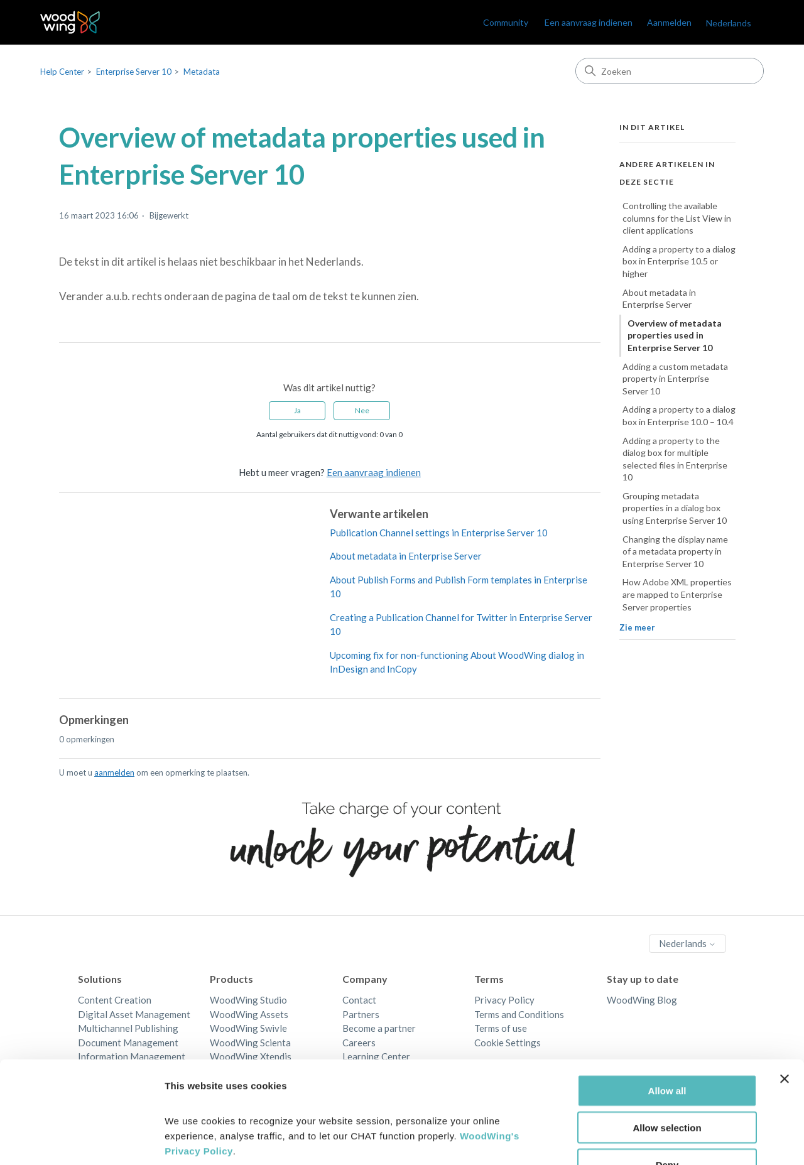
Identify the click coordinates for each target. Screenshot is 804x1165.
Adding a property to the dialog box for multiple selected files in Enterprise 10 (674, 459)
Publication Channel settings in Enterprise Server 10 (439, 532)
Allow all (667, 1010)
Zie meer (637, 627)
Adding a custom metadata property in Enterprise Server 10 (675, 378)
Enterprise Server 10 (133, 72)
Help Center (62, 72)
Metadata (201, 72)
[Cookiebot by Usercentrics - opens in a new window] (81, 1140)
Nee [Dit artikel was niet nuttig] (362, 410)
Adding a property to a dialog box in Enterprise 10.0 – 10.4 (679, 415)
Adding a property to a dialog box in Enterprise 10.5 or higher (679, 261)
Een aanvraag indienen (589, 22)
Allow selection (667, 1048)
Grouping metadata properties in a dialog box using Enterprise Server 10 (674, 508)
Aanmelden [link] (669, 22)
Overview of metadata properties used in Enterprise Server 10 (674, 335)
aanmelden (114, 772)
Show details (659, 1140)
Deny (667, 1085)
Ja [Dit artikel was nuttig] (297, 410)
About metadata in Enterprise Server (406, 555)
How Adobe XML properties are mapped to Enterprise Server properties (677, 594)
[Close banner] (784, 999)
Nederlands (728, 23)
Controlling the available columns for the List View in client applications (676, 218)
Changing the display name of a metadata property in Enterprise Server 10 (675, 551)
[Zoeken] (669, 71)
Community (505, 22)
